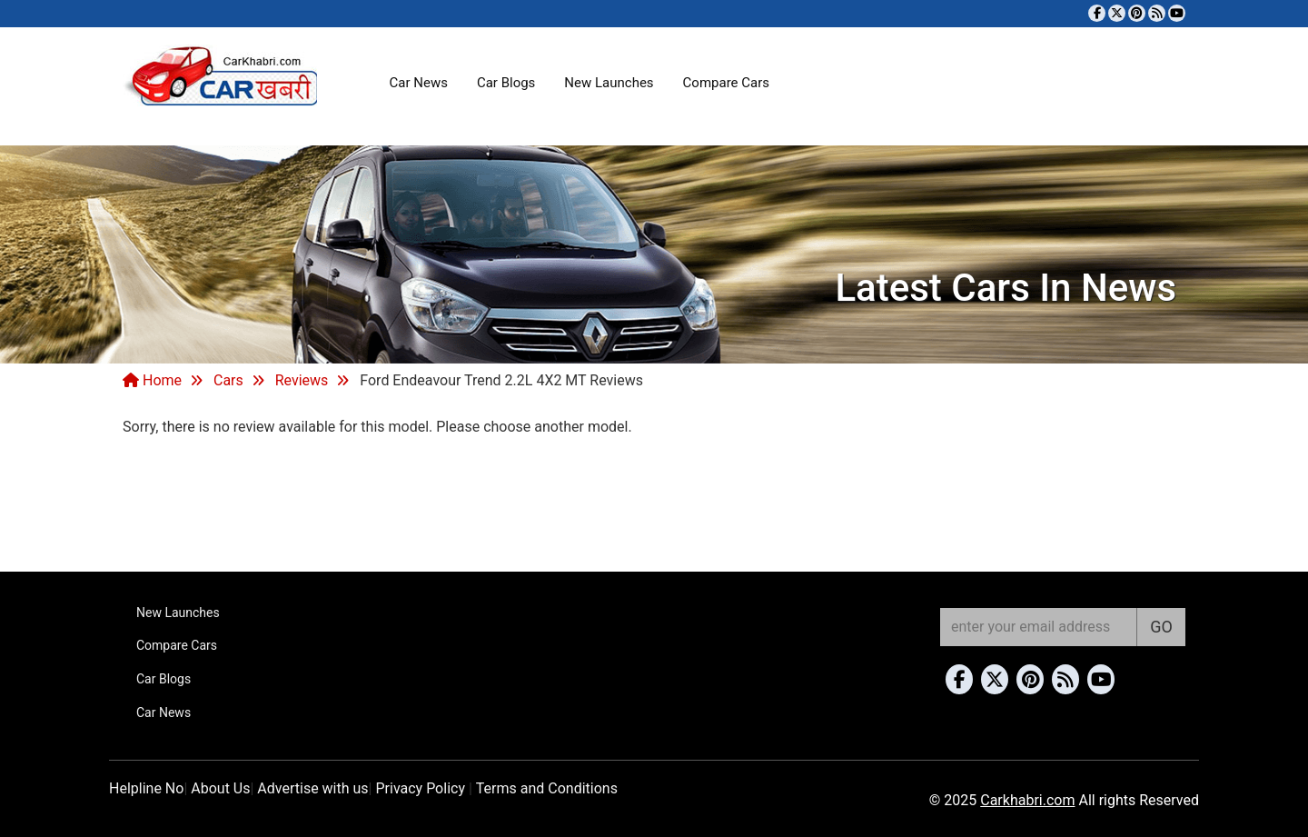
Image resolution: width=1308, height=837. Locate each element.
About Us (220, 788)
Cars (228, 380)
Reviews (302, 380)
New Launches (608, 83)
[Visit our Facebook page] (1096, 13)
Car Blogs (506, 83)
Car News (419, 83)
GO (1161, 626)
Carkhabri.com (1027, 800)
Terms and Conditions (547, 788)
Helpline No (146, 788)
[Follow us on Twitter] (1116, 13)
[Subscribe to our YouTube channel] (1176, 13)
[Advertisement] (654, 501)
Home (152, 380)
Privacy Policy (420, 788)
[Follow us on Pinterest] (1136, 13)
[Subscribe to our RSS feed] (1156, 13)
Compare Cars (726, 83)
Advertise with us (312, 788)
